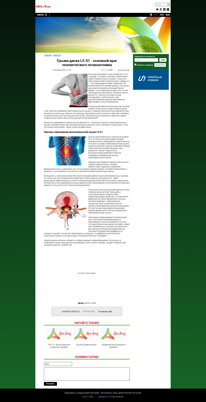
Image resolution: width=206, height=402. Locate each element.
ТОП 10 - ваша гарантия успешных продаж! (59, 338)
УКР (162, 14)
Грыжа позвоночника (86, 337)
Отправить (50, 383)
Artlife (95, 396)
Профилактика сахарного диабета (113, 338)
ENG (168, 14)
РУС (156, 14)
